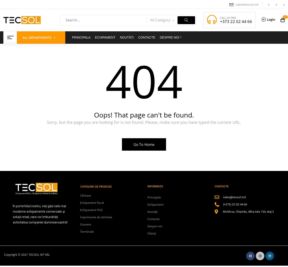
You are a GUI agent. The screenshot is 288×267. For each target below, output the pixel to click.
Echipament (155, 205)
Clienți (151, 233)
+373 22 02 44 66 (236, 21)
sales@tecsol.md (247, 4)
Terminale (87, 232)
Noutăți (152, 212)
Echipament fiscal (92, 203)
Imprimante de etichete (96, 217)
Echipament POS (91, 210)
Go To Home (143, 144)
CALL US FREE (228, 17)
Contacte (153, 219)
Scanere (85, 224)
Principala (154, 197)
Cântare (85, 195)
